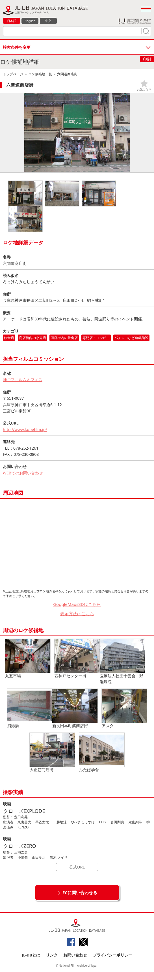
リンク (52, 955)
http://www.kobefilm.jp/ (25, 429)
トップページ (13, 74)
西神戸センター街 (77, 658)
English (30, 21)
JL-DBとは (31, 955)
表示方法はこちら (77, 613)
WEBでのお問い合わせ (23, 473)
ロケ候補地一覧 (40, 74)
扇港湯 (29, 708)
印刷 (147, 59)
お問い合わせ (75, 955)
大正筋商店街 (52, 752)
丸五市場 (27, 658)
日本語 (11, 21)
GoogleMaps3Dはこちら (77, 604)
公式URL (77, 867)
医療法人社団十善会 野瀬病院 (122, 661)
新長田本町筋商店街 (74, 708)
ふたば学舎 (101, 752)
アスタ (124, 708)
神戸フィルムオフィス (22, 379)
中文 (48, 21)
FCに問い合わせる (79, 892)
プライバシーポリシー (112, 955)
